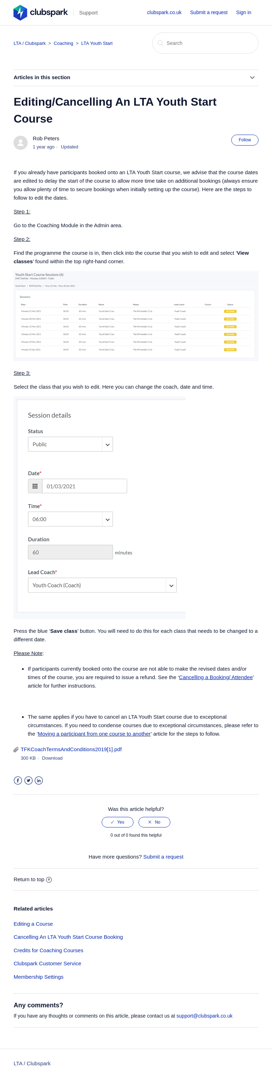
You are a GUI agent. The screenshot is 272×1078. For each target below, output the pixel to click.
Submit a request (209, 12)
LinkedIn (38, 780)
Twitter (28, 780)
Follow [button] (245, 139)
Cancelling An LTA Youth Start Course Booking (68, 937)
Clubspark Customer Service (47, 963)
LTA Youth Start (97, 43)
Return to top (32, 879)
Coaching (64, 43)
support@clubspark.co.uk (204, 1016)
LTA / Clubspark (29, 43)
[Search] (205, 43)
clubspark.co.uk (164, 12)
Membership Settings (38, 977)
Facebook (17, 780)
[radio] (118, 822)
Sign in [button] (243, 12)
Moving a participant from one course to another (94, 734)
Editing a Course (33, 924)
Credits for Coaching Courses (48, 950)
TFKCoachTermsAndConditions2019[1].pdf (71, 749)
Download (52, 758)
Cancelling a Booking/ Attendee (216, 677)
